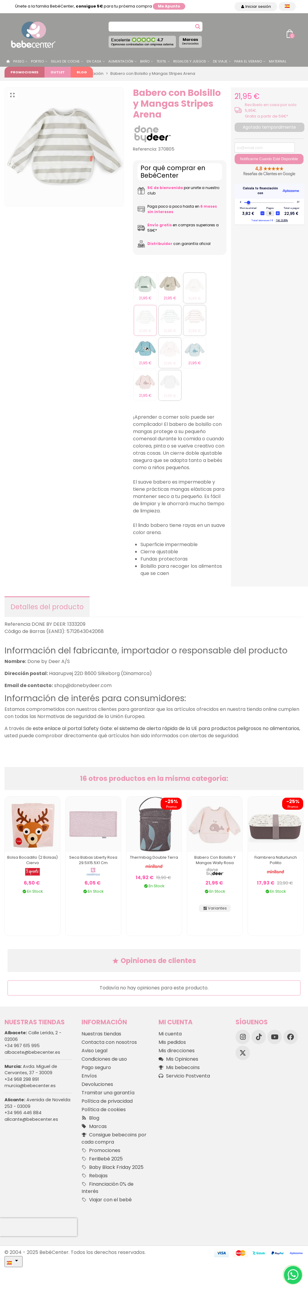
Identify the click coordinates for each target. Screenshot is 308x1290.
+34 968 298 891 (22, 1079)
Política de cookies (104, 1109)
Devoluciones (97, 1084)
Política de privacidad (107, 1101)
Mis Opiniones (178, 1059)
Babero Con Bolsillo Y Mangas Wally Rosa (215, 860)
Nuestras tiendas (101, 1033)
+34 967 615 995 (22, 1046)
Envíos (89, 1075)
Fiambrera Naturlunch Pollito (275, 860)
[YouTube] (274, 1037)
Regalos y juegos (189, 61)
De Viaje (220, 61)
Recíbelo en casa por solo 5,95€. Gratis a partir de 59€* (271, 110)
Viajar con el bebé (107, 1199)
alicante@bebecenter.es (31, 1119)
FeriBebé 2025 (102, 1159)
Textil (161, 61)
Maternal (277, 61)
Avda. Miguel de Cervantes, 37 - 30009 (31, 1069)
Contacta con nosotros (109, 1042)
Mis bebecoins (179, 1067)
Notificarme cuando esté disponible (269, 159)
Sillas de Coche (65, 61)
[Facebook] (290, 1037)
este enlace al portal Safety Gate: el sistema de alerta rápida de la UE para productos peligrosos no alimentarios (166, 728)
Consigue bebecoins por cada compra (114, 1138)
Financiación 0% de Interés (108, 1188)
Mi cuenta (170, 1033)
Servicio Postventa (184, 1076)
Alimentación (120, 61)
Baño (144, 61)
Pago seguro (96, 1067)
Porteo (37, 61)
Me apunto (169, 6)
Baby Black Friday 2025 (112, 1167)
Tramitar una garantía (108, 1092)
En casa (94, 61)
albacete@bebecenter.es (32, 1052)
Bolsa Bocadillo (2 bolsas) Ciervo (32, 860)
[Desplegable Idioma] (287, 6)
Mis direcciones (177, 1050)
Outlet (58, 72)
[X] (243, 1053)
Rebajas (95, 1175)
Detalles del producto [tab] (47, 607)
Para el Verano (248, 61)
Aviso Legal (94, 1050)
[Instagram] (243, 1037)
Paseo (18, 61)
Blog (82, 72)
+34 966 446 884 (23, 1113)
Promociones (24, 72)
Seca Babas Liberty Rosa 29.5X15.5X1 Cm (93, 860)
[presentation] (38, 1227)
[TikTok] (258, 1037)
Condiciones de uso (104, 1059)
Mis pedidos (172, 1042)
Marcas (190, 41)
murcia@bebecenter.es (30, 1086)
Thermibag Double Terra (154, 857)
